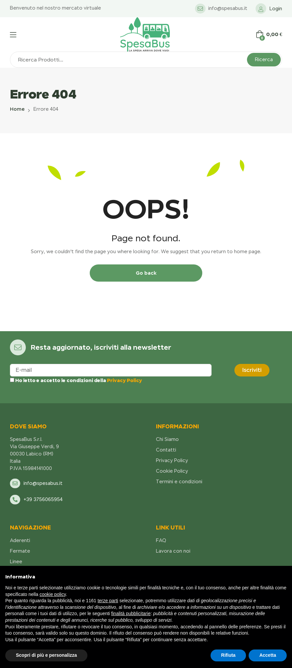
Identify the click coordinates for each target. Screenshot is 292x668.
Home (17, 109)
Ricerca (264, 59)
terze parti (108, 600)
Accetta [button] (267, 655)
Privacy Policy (124, 380)
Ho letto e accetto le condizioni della (76, 380)
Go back (146, 273)
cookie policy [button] (53, 594)
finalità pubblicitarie (131, 613)
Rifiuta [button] (228, 655)
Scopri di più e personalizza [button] (46, 655)
